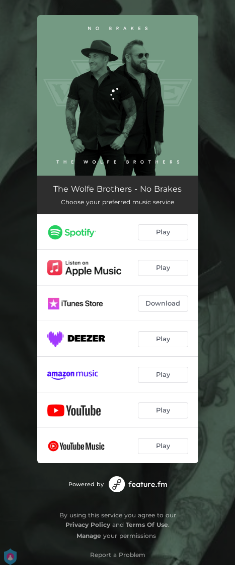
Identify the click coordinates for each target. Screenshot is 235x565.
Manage (88, 535)
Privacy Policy (87, 524)
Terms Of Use (147, 524)
